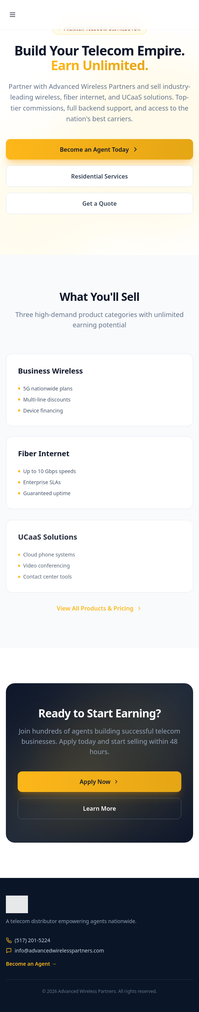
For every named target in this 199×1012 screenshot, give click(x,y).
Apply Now (100, 782)
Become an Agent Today (99, 150)
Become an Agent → (31, 963)
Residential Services (99, 177)
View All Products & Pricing (99, 608)
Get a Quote (99, 204)
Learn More (99, 808)
